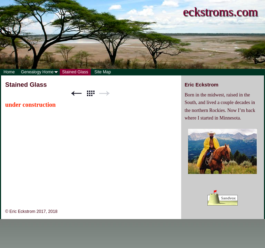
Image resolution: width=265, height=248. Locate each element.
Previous (76, 93)
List (90, 93)
